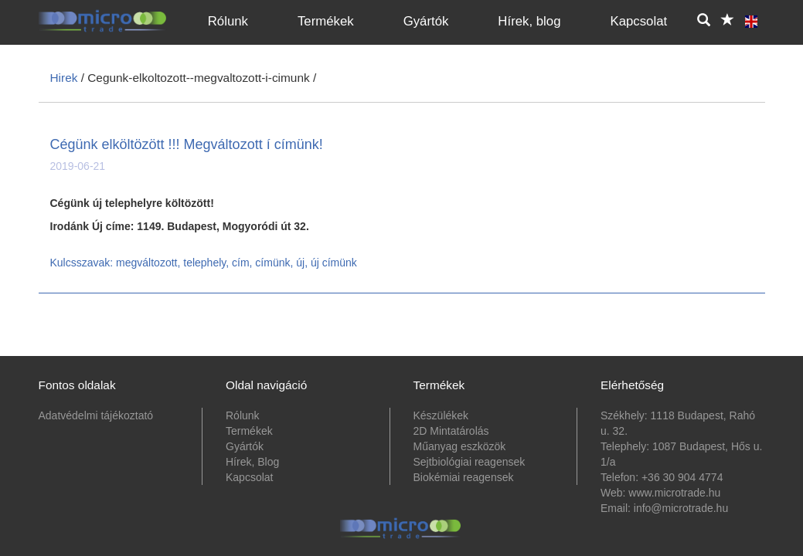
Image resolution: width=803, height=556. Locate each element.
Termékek (326, 21)
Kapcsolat (638, 21)
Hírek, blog (529, 21)
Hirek (64, 77)
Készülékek (441, 415)
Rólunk (228, 21)
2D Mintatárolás (451, 431)
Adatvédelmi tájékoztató (96, 415)
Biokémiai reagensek (463, 477)
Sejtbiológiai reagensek (469, 462)
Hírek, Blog (252, 462)
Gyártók (426, 21)
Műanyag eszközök (459, 446)
